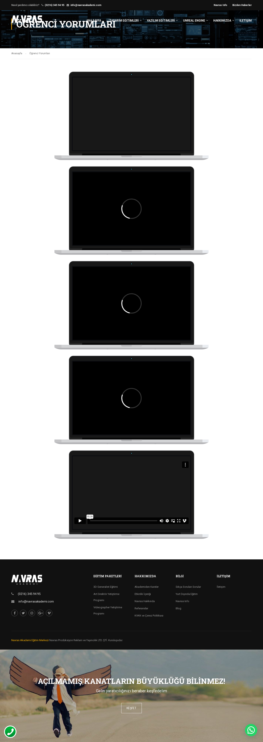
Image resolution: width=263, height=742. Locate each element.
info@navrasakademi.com (85, 5)
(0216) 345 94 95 (54, 5)
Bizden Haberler (242, 5)
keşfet (131, 708)
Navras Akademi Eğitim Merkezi (30, 640)
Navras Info (220, 5)
